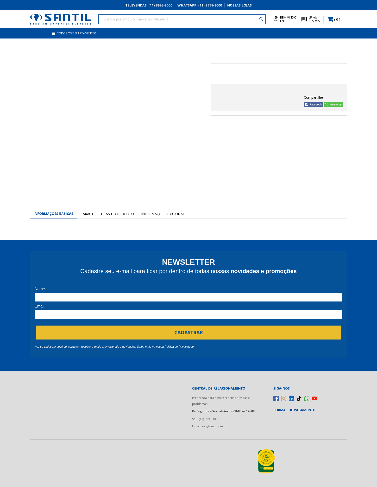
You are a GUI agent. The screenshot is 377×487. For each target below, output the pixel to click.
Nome (40, 289)
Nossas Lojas (239, 5)
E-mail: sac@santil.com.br (209, 426)
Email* (40, 306)
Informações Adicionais (163, 213)
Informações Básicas (53, 213)
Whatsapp (199, 5)
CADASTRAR (188, 332)
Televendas (149, 5)
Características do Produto (107, 213)
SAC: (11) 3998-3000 (205, 419)
